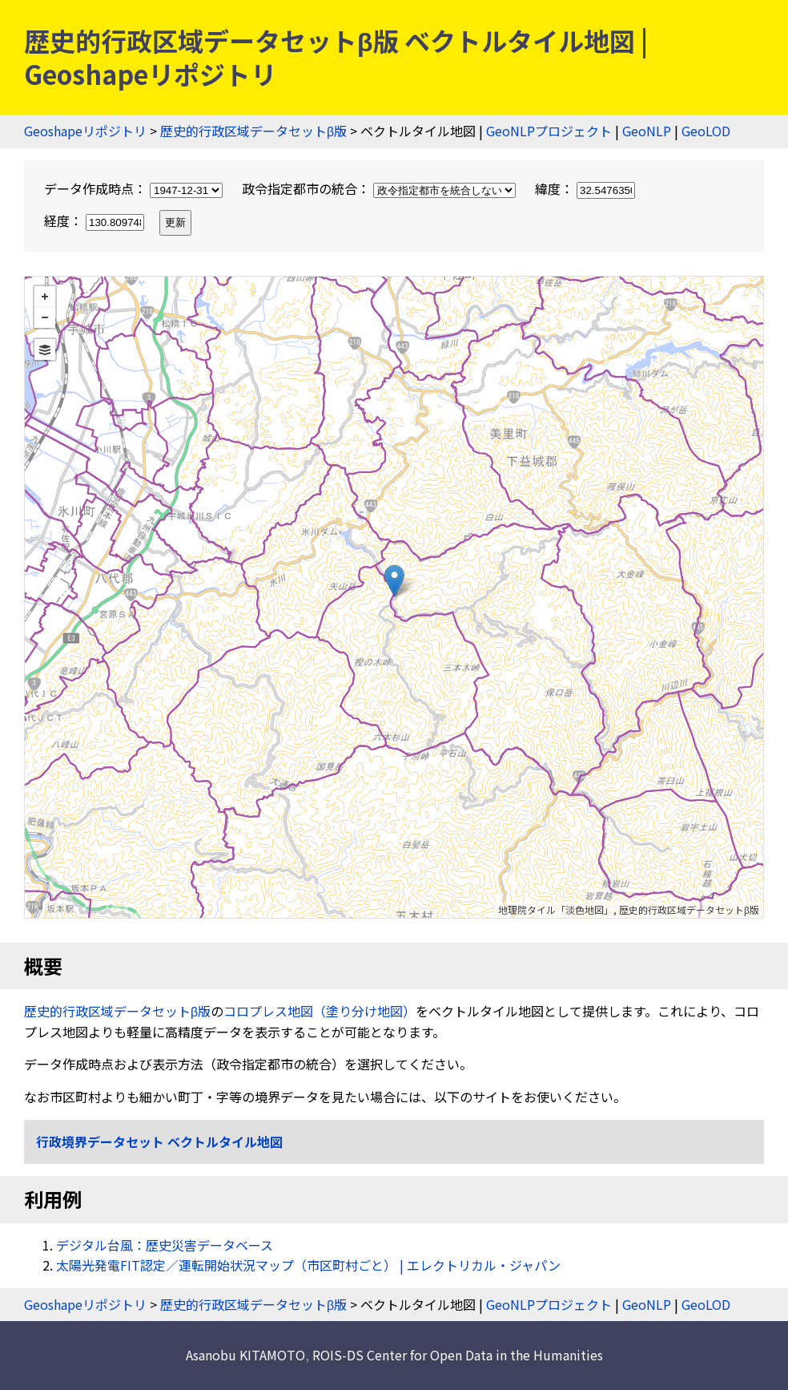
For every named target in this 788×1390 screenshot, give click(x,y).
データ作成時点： (135, 188)
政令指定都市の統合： (380, 188)
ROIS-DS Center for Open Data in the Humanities (457, 1354)
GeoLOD (705, 130)
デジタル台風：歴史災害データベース (164, 1245)
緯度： (585, 188)
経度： (95, 220)
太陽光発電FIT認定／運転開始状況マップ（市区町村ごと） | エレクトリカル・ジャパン (308, 1265)
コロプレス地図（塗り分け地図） (319, 1010)
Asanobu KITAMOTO (245, 1354)
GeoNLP (646, 130)
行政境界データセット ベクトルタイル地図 (159, 1141)
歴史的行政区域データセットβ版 (253, 130)
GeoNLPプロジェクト (549, 130)
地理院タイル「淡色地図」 (555, 909)
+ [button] (44, 296)
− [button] (44, 317)
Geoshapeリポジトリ (85, 130)
